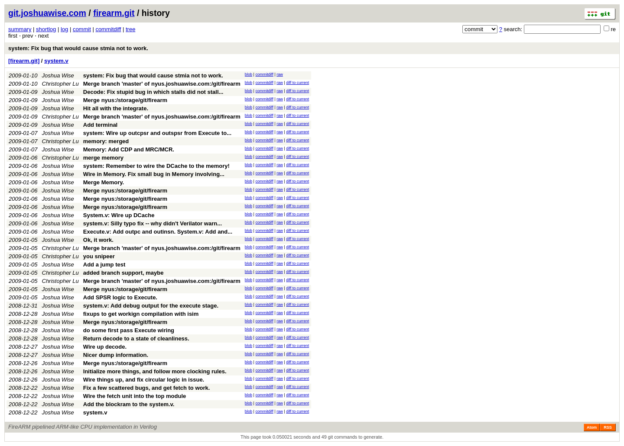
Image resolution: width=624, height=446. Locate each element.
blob (248, 74)
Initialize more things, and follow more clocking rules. (155, 371)
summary (19, 29)
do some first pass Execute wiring (128, 330)
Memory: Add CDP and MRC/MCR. (128, 149)
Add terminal (100, 125)
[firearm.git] (23, 61)
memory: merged (106, 141)
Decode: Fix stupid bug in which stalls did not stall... (153, 92)
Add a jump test (104, 264)
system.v (56, 61)
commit (82, 29)
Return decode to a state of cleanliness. (136, 338)
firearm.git (113, 13)
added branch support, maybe (123, 273)
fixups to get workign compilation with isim (141, 314)
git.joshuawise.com (47, 13)
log (64, 29)
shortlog (46, 29)
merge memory (103, 157)
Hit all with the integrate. (115, 108)
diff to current (297, 82)
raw (279, 74)
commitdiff (108, 29)
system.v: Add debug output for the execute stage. (150, 305)
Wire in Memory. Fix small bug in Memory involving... (153, 174)
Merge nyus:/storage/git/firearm (125, 100)
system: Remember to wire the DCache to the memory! (156, 166)
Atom (592, 427)
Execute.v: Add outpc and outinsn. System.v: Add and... (157, 231)
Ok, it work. (98, 240)
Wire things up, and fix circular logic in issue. (143, 379)
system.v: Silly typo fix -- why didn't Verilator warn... (152, 223)
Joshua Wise (58, 75)
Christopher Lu (60, 83)
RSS (608, 427)
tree (130, 29)
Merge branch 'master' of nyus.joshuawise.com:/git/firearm (161, 83)
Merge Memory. (103, 182)
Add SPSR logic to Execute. (120, 297)
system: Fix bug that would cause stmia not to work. (78, 48)
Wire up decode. (105, 346)
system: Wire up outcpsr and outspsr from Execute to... (157, 133)
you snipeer (99, 256)
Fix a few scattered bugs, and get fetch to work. (146, 388)
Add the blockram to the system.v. (129, 404)
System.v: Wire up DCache (119, 215)
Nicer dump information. (115, 355)
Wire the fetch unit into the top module (134, 396)
